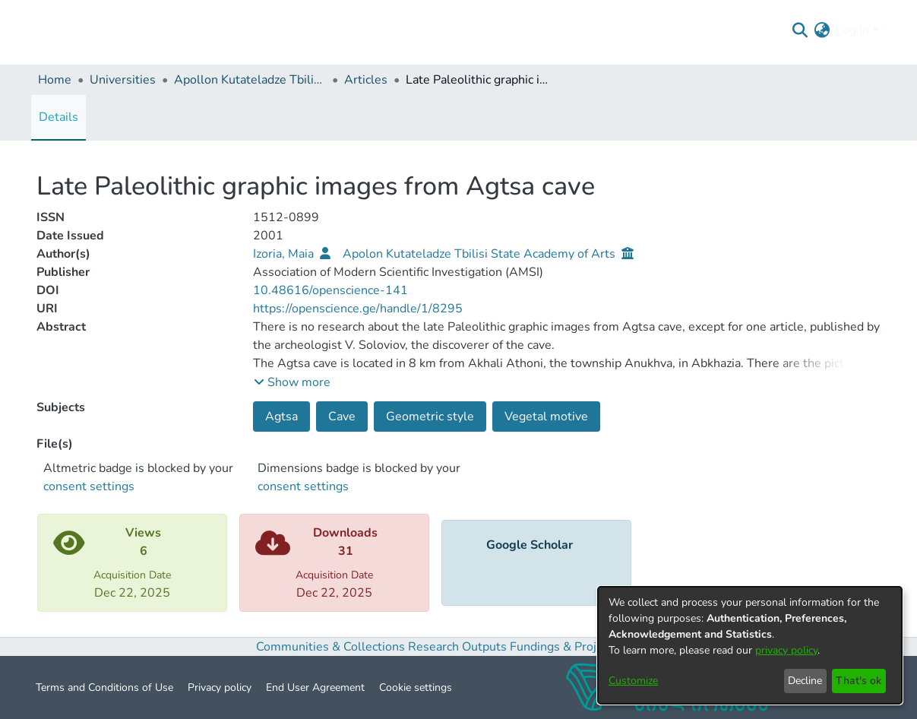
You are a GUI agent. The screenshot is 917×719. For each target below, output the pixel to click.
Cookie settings (415, 687)
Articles (365, 79)
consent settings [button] (88, 486)
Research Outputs (459, 646)
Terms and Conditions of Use (104, 687)
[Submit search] (799, 30)
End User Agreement (315, 687)
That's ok (858, 680)
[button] (292, 382)
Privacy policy (219, 687)
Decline (805, 680)
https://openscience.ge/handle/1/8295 (358, 308)
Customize (633, 680)
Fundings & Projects (564, 646)
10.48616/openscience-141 (330, 290)
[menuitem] (821, 30)
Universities (123, 79)
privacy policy (786, 650)
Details (58, 117)
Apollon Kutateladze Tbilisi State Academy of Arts (250, 79)
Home (54, 79)
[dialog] (750, 645)
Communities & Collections (330, 646)
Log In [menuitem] (852, 30)
